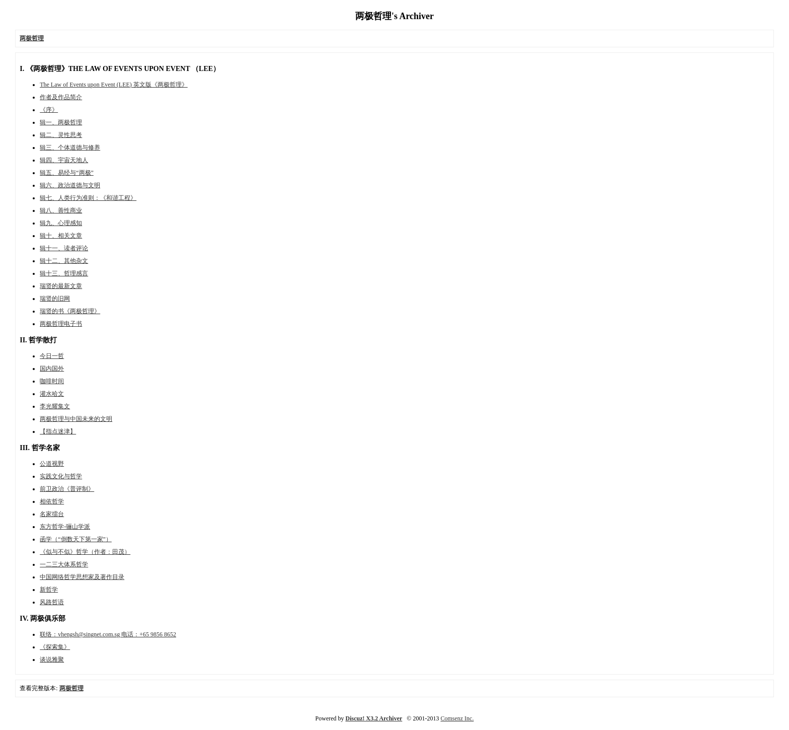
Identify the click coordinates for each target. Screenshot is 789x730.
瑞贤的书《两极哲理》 (70, 311)
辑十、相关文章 (61, 235)
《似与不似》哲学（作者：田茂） (85, 551)
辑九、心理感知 (61, 223)
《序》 (49, 109)
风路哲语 (52, 602)
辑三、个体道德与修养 (70, 147)
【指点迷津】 (58, 431)
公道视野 (52, 463)
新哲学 (49, 589)
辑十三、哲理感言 (64, 273)
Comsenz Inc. (457, 718)
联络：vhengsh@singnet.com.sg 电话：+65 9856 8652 (108, 634)
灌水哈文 (52, 393)
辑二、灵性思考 (61, 134)
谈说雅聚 (52, 659)
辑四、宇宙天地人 (64, 160)
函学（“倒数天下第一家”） (76, 539)
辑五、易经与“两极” (67, 172)
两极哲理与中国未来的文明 (76, 418)
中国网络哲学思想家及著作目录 (82, 576)
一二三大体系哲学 (64, 564)
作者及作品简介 (61, 97)
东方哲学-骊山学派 (65, 526)
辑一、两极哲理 (61, 122)
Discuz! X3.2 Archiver (374, 718)
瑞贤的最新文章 (61, 285)
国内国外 (52, 368)
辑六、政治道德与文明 (70, 185)
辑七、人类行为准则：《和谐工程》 (88, 197)
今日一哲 (52, 355)
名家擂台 (52, 514)
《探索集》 (55, 646)
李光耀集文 (55, 406)
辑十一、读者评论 (64, 248)
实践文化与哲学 (61, 476)
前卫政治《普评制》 (67, 488)
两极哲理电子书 (61, 323)
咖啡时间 (52, 381)
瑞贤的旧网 (55, 298)
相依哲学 (52, 501)
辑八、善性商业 (61, 210)
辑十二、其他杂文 (64, 260)
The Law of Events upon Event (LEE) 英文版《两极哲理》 (114, 84)
